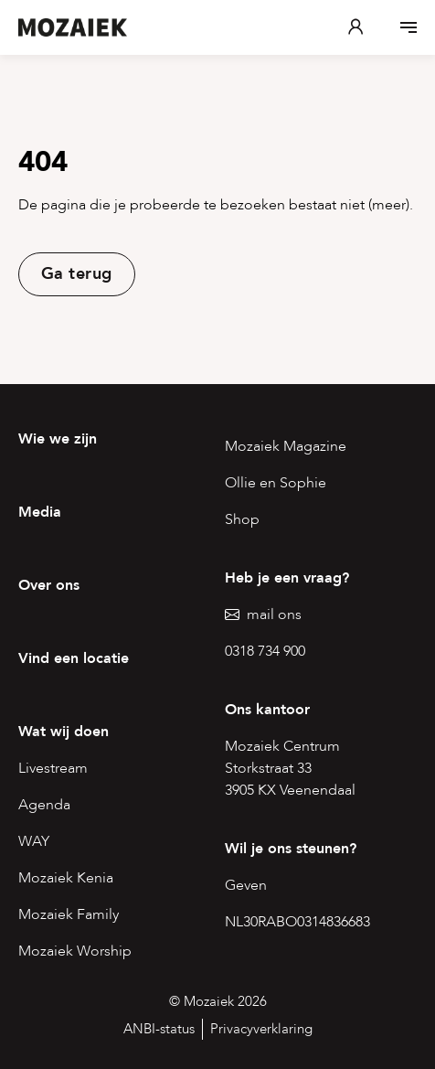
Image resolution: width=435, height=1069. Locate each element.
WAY (33, 841)
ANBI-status (159, 1029)
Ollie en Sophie (275, 483)
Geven (246, 885)
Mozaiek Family (68, 914)
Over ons (49, 585)
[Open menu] (408, 27)
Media (39, 512)
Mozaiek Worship (75, 951)
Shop (242, 519)
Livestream (53, 768)
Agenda (44, 805)
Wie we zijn (57, 439)
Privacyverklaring (261, 1029)
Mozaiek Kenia (65, 878)
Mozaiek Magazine (285, 446)
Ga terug (76, 273)
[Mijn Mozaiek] (355, 27)
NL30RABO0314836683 (297, 922)
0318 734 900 (265, 651)
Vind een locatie (73, 658)
